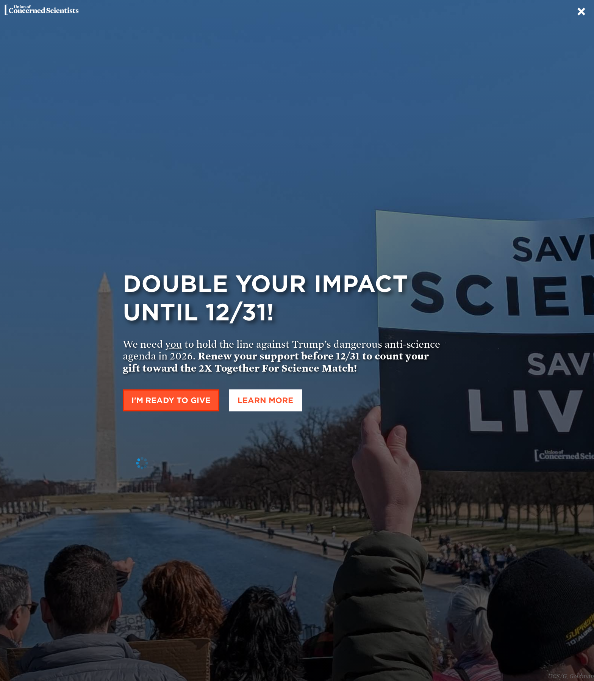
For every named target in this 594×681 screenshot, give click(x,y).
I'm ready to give (171, 400)
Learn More (265, 400)
